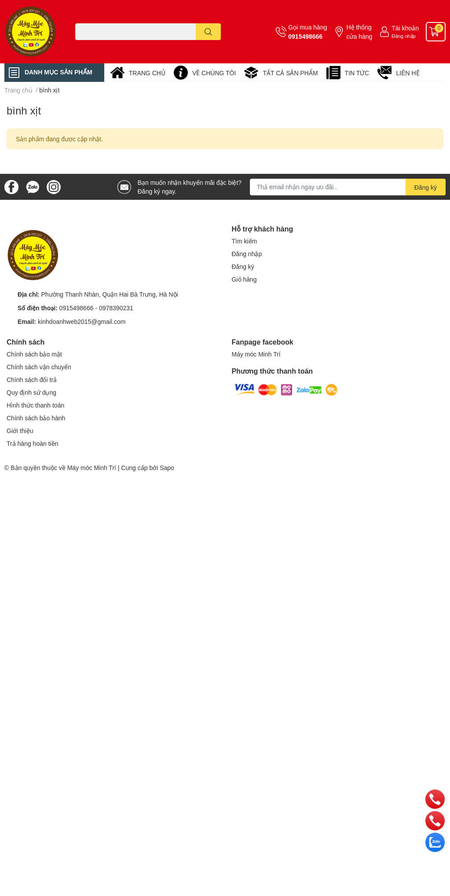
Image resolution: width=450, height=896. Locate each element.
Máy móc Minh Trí (256, 354)
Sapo (167, 467)
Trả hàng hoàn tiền (32, 443)
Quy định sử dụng (31, 392)
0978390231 (116, 308)
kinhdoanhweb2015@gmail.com (81, 321)
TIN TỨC (357, 73)
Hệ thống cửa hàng (359, 31)
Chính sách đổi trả (32, 379)
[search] (208, 31)
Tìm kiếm (244, 241)
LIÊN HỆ (407, 73)
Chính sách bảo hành (36, 418)
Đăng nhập (403, 36)
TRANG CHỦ (147, 73)
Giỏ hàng (244, 279)
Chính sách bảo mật (34, 354)
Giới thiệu (20, 430)
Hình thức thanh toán (35, 405)
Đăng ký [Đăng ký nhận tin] (425, 187)
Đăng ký (243, 266)
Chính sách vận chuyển (39, 367)
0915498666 (305, 36)
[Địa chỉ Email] (348, 187)
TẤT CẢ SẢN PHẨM (290, 73)
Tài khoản (405, 28)
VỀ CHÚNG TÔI (214, 73)
